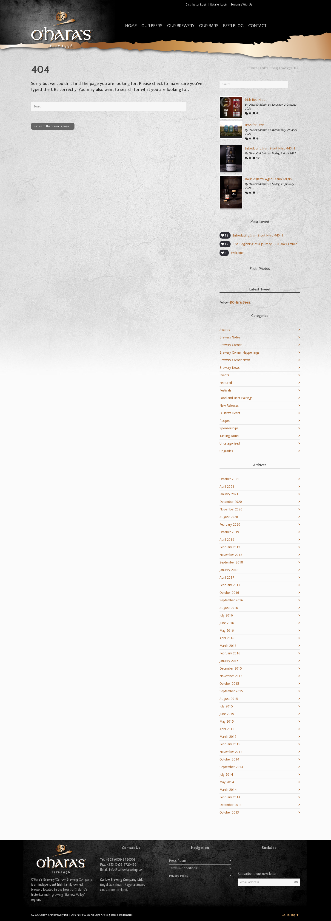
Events (224, 375)
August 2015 (229, 699)
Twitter (256, 4)
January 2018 (229, 570)
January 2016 (229, 661)
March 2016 (228, 646)
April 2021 (227, 486)
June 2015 (227, 714)
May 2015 (227, 721)
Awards (225, 330)
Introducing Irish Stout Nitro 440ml (270, 148)
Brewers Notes (230, 337)
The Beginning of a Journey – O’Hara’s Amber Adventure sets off (266, 244)
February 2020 (230, 524)
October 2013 (229, 812)
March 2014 (228, 789)
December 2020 (231, 502)
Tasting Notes (229, 436)
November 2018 (231, 555)
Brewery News (230, 367)
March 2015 (228, 736)
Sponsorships (229, 428)
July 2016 (226, 615)
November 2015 (231, 676)
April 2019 (227, 539)
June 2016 (227, 623)
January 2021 (229, 494)
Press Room (177, 860)
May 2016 (227, 630)
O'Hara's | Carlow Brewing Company (269, 68)
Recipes (225, 420)
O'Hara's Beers (230, 413)
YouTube (286, 4)
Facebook (266, 4)
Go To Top (290, 915)
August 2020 (229, 517)
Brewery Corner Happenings (239, 352)
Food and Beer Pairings (236, 398)
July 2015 (226, 706)
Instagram (296, 4)
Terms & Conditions (183, 868)
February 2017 (230, 585)
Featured (226, 383)
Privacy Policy (178, 876)
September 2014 (231, 767)
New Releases (229, 405)
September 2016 (231, 600)
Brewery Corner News (235, 360)
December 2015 (231, 668)
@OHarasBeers (239, 302)
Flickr (276, 4)
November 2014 (231, 752)
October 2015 (229, 683)
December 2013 (231, 805)
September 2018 (231, 562)
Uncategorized (230, 443)
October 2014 (229, 759)
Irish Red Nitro (255, 99)
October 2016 (229, 592)
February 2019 (230, 547)
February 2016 (230, 653)
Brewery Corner (231, 345)
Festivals (225, 390)
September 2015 (231, 691)
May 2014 (227, 782)
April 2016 (227, 638)
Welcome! (237, 253)
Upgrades (226, 451)
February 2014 (230, 797)
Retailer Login (219, 4)
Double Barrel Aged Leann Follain (268, 179)
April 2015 (227, 729)
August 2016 (229, 608)
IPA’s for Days (254, 125)
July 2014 (226, 774)
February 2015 (230, 744)
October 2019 (229, 532)
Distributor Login (196, 4)
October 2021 (229, 479)
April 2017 (227, 577)
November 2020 (231, 509)
